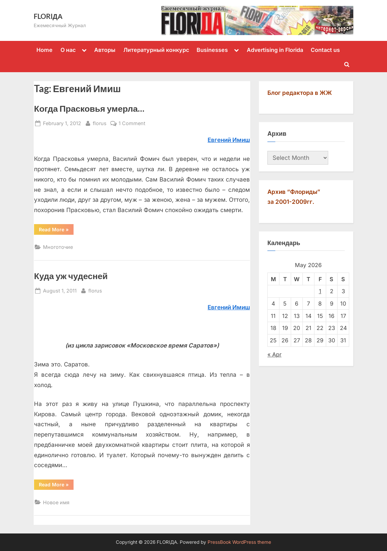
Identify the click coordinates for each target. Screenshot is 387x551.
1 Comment (132, 123)
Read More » (56, 230)
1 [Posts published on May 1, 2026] (320, 291)
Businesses (212, 49)
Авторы (104, 49)
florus (100, 122)
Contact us (325, 49)
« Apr (274, 354)
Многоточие (58, 247)
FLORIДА (48, 16)
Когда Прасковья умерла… (89, 108)
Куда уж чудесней (71, 276)
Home (44, 49)
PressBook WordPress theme (239, 542)
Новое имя (56, 502)
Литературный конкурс (156, 49)
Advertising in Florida (275, 49)
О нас (68, 49)
